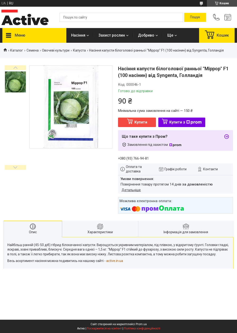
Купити (140, 122)
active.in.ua (114, 261)
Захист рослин (111, 35)
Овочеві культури (55, 50)
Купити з (185, 122)
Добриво (146, 35)
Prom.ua (141, 324)
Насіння (78, 35)
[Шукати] (195, 17)
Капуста (79, 50)
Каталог (16, 50)
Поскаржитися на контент (104, 328)
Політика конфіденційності (142, 328)
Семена (33, 50)
